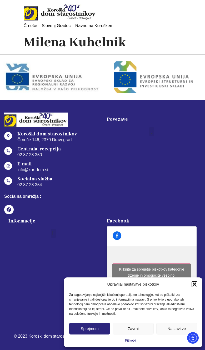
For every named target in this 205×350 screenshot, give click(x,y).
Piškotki (130, 340)
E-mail (24, 164)
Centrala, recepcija (39, 149)
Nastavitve (176, 328)
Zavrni (133, 328)
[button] (194, 284)
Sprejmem (89, 328)
